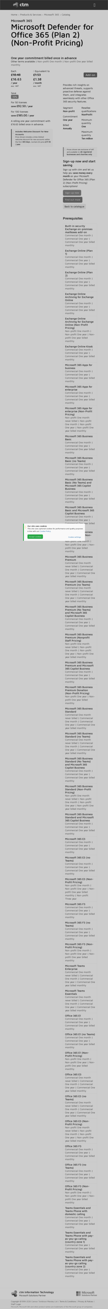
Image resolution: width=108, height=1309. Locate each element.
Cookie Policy (45, 531)
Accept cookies (35, 537)
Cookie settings (74, 537)
